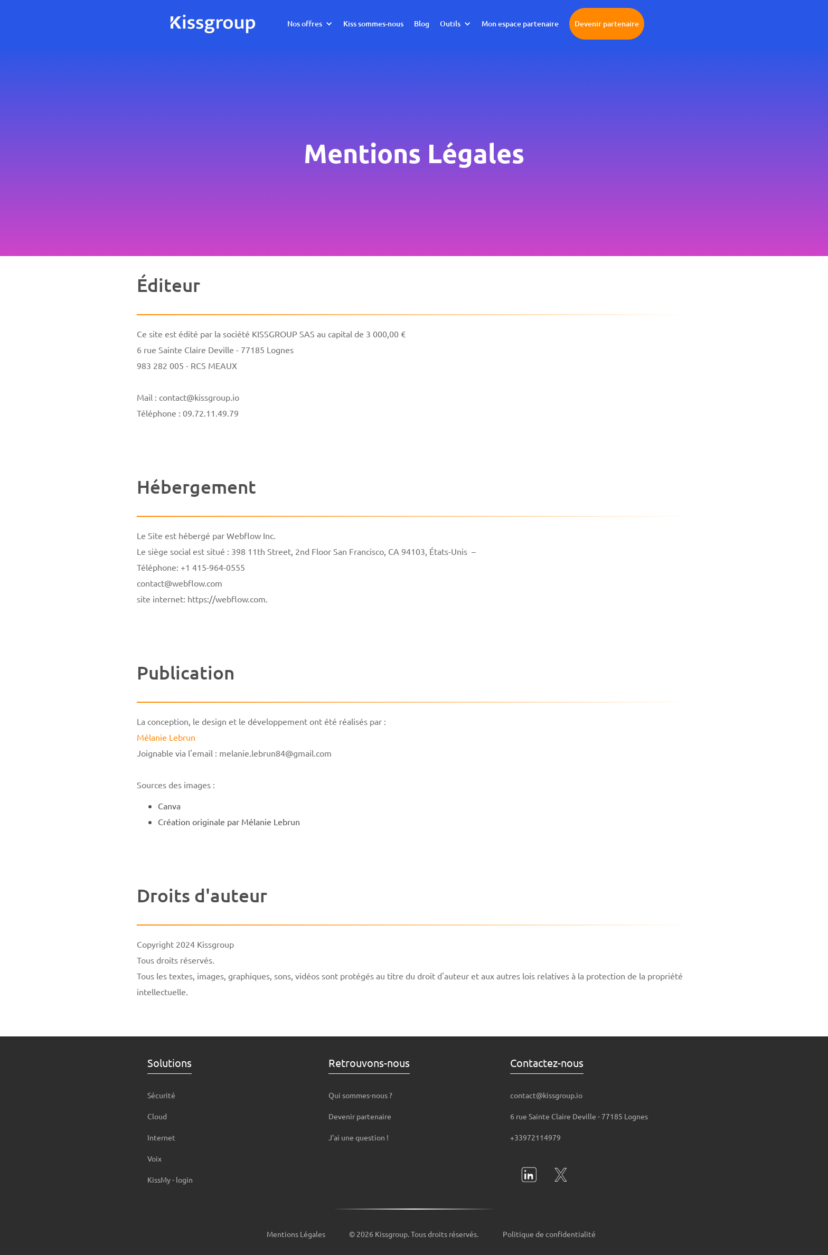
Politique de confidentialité (549, 1234)
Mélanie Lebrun (166, 737)
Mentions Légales (296, 1234)
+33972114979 (535, 1137)
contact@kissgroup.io (546, 1095)
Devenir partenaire (607, 23)
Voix (154, 1158)
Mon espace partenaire (520, 23)
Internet (161, 1137)
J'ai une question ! (358, 1137)
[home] (213, 24)
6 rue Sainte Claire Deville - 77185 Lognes (579, 1116)
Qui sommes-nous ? (360, 1095)
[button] (310, 24)
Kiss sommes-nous (373, 23)
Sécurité (161, 1095)
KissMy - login (170, 1179)
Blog (421, 23)
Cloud (157, 1116)
